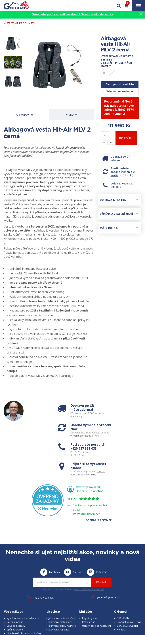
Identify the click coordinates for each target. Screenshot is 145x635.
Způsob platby (15, 588)
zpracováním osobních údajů (89, 547)
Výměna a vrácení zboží (119, 214)
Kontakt (121, 588)
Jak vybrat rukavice (59, 588)
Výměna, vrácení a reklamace (23, 576)
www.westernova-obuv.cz (104, 618)
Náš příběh (123, 576)
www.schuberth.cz (53, 618)
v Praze (131, 431)
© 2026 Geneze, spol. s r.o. (25, 615)
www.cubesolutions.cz (122, 615)
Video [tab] (71, 114)
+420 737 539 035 (122, 185)
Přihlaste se (88, 580)
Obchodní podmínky (18, 595)
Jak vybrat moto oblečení (62, 576)
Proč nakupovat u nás (129, 580)
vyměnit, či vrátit (123, 173)
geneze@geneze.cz (108, 555)
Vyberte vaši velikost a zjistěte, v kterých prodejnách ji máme (117, 61)
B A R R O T (87, 615)
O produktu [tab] (26, 114)
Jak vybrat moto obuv (60, 580)
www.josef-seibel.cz (76, 618)
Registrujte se (89, 576)
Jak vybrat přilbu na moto (62, 584)
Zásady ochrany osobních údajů (24, 599)
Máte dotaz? (119, 228)
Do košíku (126, 138)
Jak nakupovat (15, 580)
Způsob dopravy (16, 584)
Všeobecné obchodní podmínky (24, 591)
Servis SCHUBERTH (127, 584)
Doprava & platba (119, 200)
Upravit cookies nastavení (96, 584)
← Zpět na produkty (19, 23)
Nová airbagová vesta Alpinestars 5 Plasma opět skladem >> (72, 14)
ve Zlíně (122, 434)
